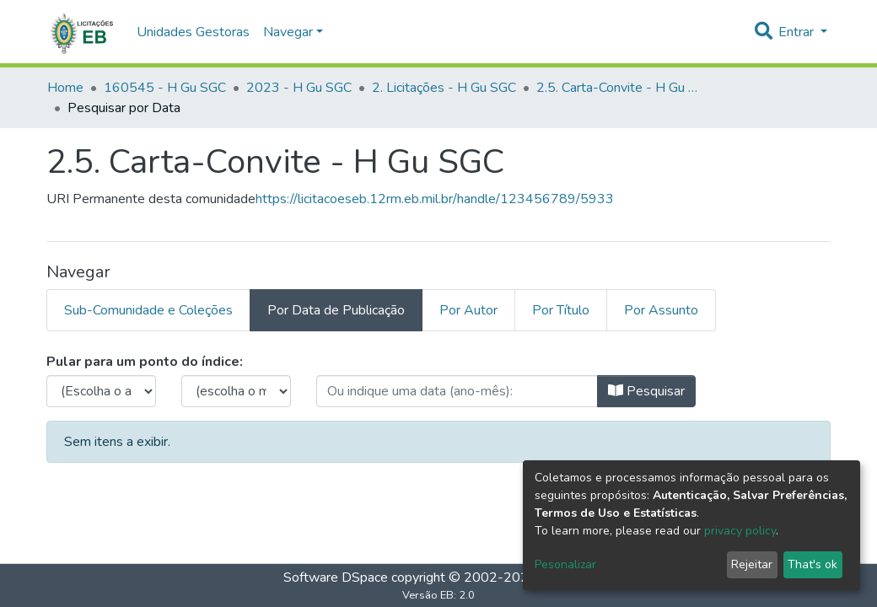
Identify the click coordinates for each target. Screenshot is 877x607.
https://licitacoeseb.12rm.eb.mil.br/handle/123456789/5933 (435, 199)
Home (65, 87)
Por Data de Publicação (336, 310)
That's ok (812, 564)
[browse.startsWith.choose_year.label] (101, 391)
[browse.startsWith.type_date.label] (457, 391)
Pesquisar (646, 391)
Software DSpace (335, 577)
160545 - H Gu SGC (165, 87)
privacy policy (740, 531)
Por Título (560, 310)
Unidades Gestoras (193, 32)
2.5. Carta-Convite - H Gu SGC (620, 87)
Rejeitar (751, 564)
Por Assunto (661, 310)
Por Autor (468, 310)
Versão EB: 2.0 (438, 595)
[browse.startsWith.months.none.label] (236, 391)
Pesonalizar (565, 564)
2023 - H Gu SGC (299, 87)
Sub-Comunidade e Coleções (148, 310)
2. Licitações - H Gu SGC (444, 87)
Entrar (797, 32)
